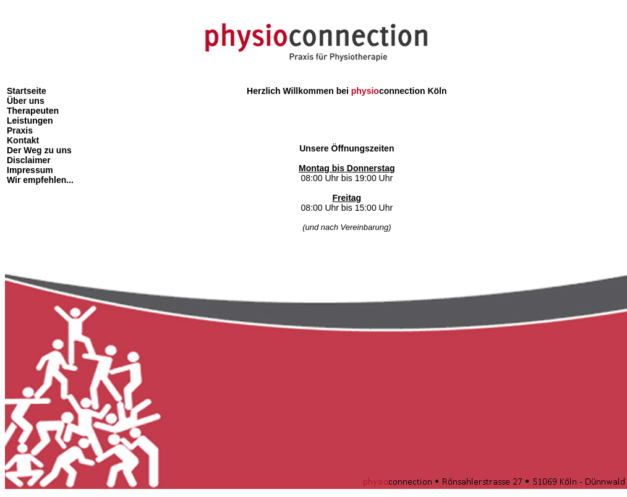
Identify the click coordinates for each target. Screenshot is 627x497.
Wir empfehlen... (40, 180)
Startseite (26, 91)
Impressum (30, 170)
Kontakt (23, 140)
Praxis (20, 130)
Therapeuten (33, 111)
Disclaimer (29, 160)
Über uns (26, 101)
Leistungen (30, 120)
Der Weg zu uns (39, 150)
